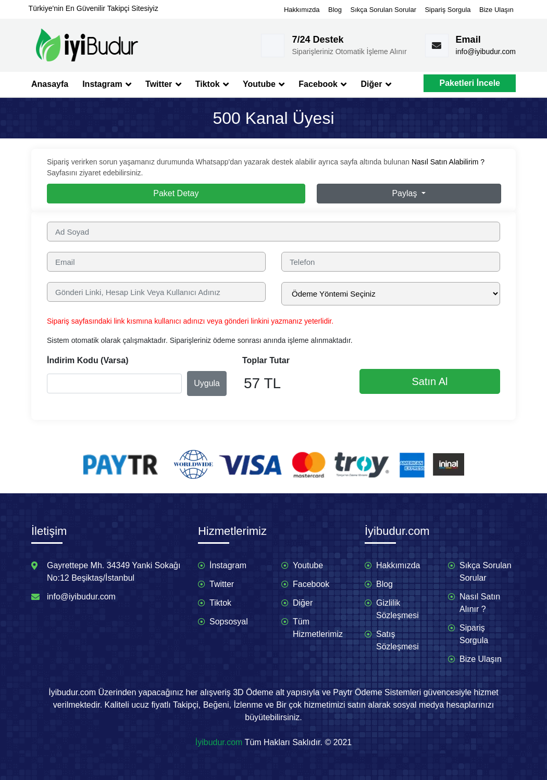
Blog (335, 10)
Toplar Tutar (266, 360)
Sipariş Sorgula (447, 10)
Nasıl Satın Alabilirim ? (448, 162)
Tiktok (212, 84)
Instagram (106, 84)
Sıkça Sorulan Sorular (383, 10)
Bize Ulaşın (496, 10)
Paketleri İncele (469, 83)
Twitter (163, 84)
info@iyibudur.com (486, 51)
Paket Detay (175, 193)
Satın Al (430, 381)
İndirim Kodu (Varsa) (87, 360)
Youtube (263, 84)
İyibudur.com (219, 742)
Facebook (322, 84)
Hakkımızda (302, 10)
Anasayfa (49, 84)
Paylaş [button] (405, 193)
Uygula (207, 383)
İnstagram (227, 565)
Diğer (375, 84)
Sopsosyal (228, 621)
